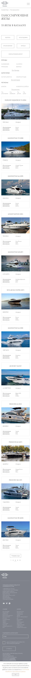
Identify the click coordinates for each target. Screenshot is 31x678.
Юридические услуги (22, 627)
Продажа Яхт (6, 612)
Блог (4, 627)
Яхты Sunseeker (6, 611)
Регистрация (20, 619)
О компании (5, 623)
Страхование (20, 626)
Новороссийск (22, 86)
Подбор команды (20, 624)
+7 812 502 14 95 (6, 590)
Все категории (15, 80)
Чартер (18, 615)
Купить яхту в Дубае (6, 77)
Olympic (19, 64)
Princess (4, 66)
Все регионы (15, 89)
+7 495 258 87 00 (7, 588)
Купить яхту (5, 614)
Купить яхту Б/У (6, 616)
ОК (15, 674)
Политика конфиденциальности (7, 625)
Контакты (5, 618)
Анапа (3, 86)
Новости (4, 620)
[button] (19, 4)
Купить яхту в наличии (8, 615)
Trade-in (19, 620)
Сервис (4, 622)
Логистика (19, 623)
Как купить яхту (20, 611)
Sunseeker (5, 64)
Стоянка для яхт (20, 622)
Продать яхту (20, 612)
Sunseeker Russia (6, 619)
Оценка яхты (20, 614)
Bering (18, 66)
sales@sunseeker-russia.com (8, 591)
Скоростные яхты (21, 77)
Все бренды (15, 70)
